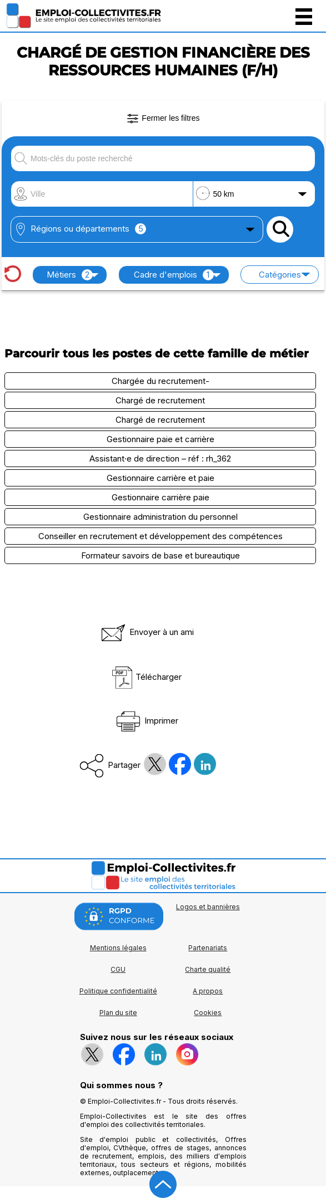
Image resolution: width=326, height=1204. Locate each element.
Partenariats (207, 948)
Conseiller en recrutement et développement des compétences (160, 536)
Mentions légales (118, 948)
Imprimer (146, 720)
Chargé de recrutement (160, 400)
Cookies (208, 1012)
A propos (208, 991)
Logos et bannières (208, 907)
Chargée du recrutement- (160, 381)
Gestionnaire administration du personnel (160, 516)
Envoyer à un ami (146, 632)
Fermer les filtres (162, 118)
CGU (118, 969)
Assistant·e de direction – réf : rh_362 (160, 458)
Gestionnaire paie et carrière (160, 439)
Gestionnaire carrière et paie (160, 478)
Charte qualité (207, 969)
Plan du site (118, 1012)
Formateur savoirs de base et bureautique (160, 555)
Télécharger (146, 677)
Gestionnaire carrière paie (160, 497)
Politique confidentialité (118, 991)
